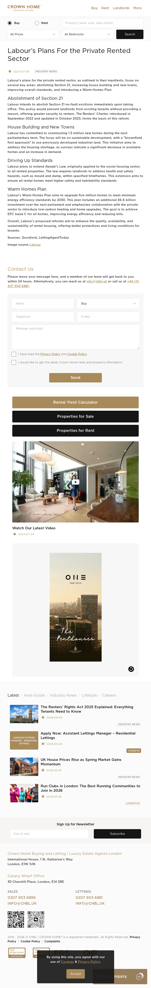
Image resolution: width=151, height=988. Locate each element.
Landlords (121, 8)
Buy (94, 8)
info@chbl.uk (96, 281)
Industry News (46, 71)
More (137, 8)
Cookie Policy (77, 354)
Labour (35, 244)
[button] (94, 8)
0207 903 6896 (22, 898)
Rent (105, 8)
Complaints (52, 941)
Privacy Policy (50, 354)
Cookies (67, 962)
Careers (134, 751)
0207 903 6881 (89, 898)
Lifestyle (133, 803)
